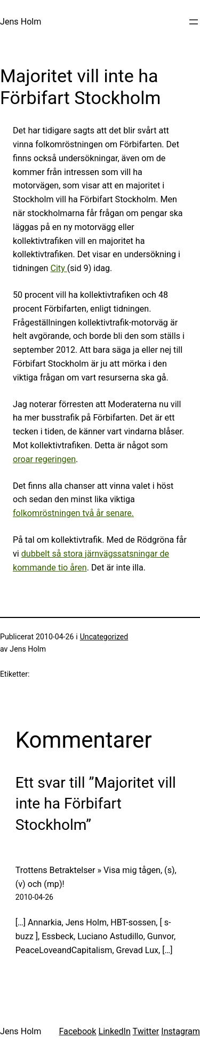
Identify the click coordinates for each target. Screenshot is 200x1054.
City (58, 268)
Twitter (146, 1031)
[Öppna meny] (193, 21)
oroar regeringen (44, 459)
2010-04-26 (34, 897)
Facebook (77, 1031)
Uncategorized (104, 636)
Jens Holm (20, 22)
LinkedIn (114, 1031)
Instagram (180, 1031)
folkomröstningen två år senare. (73, 513)
